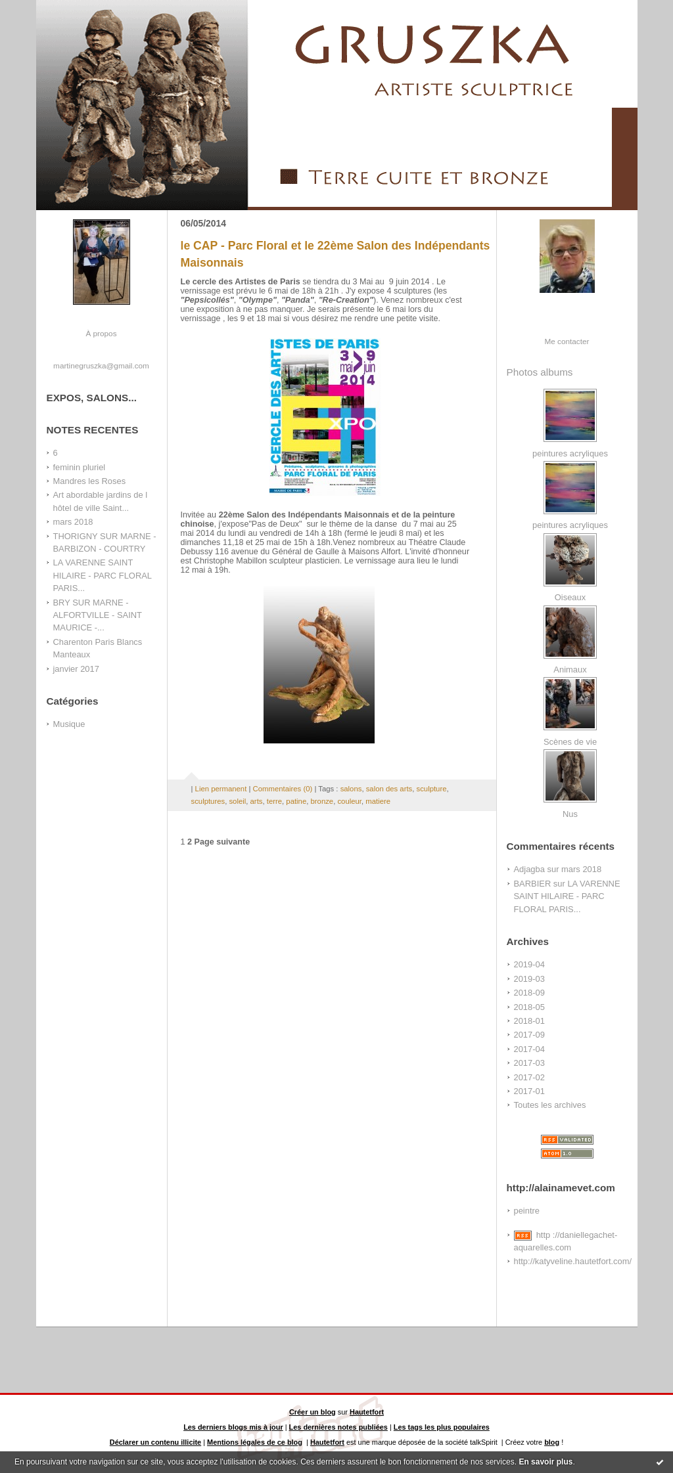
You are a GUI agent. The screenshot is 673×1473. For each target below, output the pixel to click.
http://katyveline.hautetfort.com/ (573, 1261)
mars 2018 (73, 522)
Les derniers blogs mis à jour (233, 1427)
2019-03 (529, 979)
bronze (322, 801)
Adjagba (529, 869)
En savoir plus (545, 1461)
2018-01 (529, 1021)
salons (351, 789)
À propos (100, 333)
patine (296, 801)
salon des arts (389, 789)
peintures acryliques (570, 453)
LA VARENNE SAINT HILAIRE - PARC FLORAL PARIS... (102, 575)
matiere (377, 801)
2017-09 (529, 1035)
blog (551, 1442)
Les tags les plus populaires (442, 1427)
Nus (570, 814)
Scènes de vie (570, 742)
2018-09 (529, 993)
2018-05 (529, 1007)
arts (256, 801)
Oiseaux (570, 597)
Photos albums (540, 372)
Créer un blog (312, 1412)
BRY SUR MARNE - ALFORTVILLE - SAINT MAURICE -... (97, 615)
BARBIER (532, 884)
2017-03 (529, 1063)
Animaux (569, 669)
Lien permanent (221, 789)
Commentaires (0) (283, 789)
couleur (349, 801)
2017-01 (529, 1091)
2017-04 (529, 1049)
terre (274, 801)
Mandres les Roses (89, 481)
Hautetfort (367, 1412)
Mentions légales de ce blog (254, 1442)
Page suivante (222, 841)
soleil (237, 801)
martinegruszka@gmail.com (101, 365)
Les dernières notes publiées (338, 1427)
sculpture (432, 789)
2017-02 (529, 1077)
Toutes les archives (550, 1105)
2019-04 (529, 964)
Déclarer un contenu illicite (155, 1442)
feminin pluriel (79, 467)
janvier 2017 (76, 669)
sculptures (208, 801)
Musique (69, 724)
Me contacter (567, 341)
